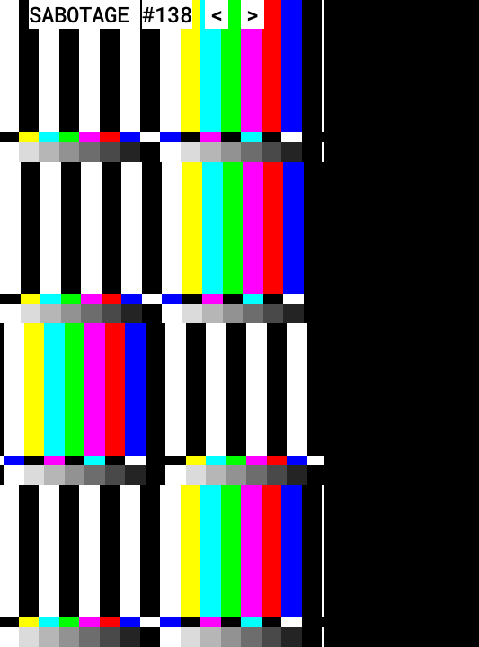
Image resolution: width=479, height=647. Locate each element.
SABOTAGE (79, 14)
